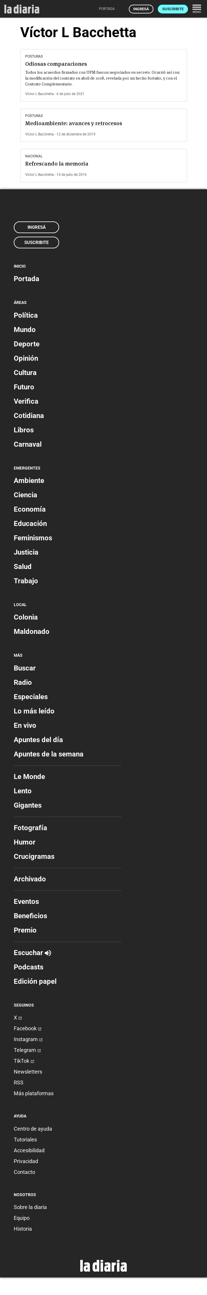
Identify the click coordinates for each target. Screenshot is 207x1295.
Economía (30, 509)
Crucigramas (34, 856)
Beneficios (30, 916)
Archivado (30, 879)
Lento (23, 791)
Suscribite (173, 9)
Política (26, 315)
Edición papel (35, 981)
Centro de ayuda (33, 1129)
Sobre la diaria (30, 1207)
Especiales (31, 697)
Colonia (26, 617)
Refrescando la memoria (56, 163)
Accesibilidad (29, 1150)
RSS (18, 1082)
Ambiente (29, 481)
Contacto (24, 1172)
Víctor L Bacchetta (39, 94)
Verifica (26, 401)
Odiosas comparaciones (56, 64)
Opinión (26, 358)
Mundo (25, 330)
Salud (23, 567)
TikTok (24, 1061)
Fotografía (30, 828)
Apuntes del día (38, 740)
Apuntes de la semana (48, 754)
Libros (24, 430)
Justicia (26, 552)
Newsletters (28, 1072)
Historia (23, 1229)
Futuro (24, 387)
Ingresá (141, 9)
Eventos (26, 901)
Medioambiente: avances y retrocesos (73, 123)
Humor (24, 842)
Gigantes (28, 805)
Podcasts (28, 967)
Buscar (25, 668)
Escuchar (32, 953)
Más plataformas (34, 1093)
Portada (26, 279)
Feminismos (33, 538)
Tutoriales (25, 1139)
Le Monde (29, 777)
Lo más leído (34, 711)
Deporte (27, 344)
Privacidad (26, 1161)
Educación (30, 524)
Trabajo (26, 581)
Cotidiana (29, 416)
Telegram (27, 1050)
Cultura (25, 373)
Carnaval (28, 444)
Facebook (28, 1028)
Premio (25, 930)
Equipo (22, 1218)
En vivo (25, 725)
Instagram (28, 1039)
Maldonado (31, 631)
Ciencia (25, 495)
